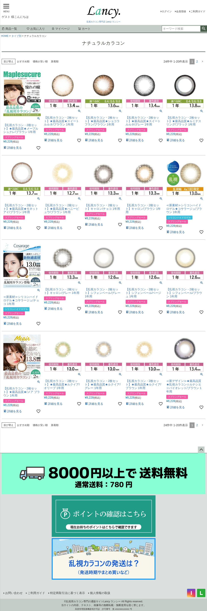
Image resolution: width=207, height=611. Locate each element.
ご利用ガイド (197, 11)
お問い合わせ (13, 593)
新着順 (55, 61)
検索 (203, 29)
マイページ (60, 28)
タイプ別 (16, 35)
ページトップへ (201, 450)
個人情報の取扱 (100, 593)
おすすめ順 (23, 61)
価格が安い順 (40, 61)
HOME (5, 35)
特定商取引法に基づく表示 (67, 593)
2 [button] (197, 61)
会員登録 (181, 11)
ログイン (167, 11)
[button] (202, 62)
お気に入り (36, 28)
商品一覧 (9, 28)
